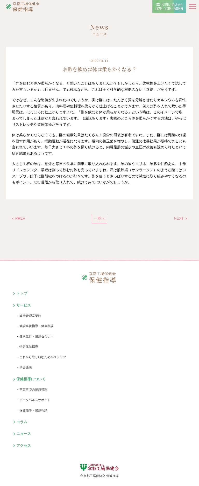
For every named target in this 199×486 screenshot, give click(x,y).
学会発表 (25, 367)
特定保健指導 (28, 347)
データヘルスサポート (35, 400)
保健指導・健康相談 (33, 410)
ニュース (23, 434)
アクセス (23, 445)
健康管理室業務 (30, 316)
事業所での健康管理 (33, 389)
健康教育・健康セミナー (36, 336)
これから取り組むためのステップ (42, 357)
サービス (23, 305)
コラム (21, 422)
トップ (21, 293)
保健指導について (30, 379)
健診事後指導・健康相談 (36, 326)
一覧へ (99, 218)
